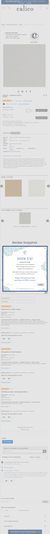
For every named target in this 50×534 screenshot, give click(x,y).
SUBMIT (41, 285)
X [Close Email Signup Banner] (45, 248)
